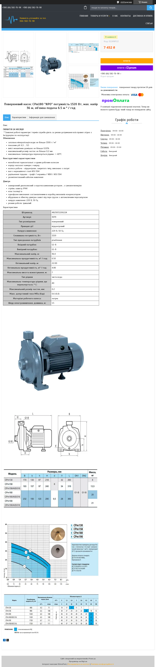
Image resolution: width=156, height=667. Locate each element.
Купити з (126, 68)
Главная (84, 16)
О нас (115, 16)
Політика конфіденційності (102, 664)
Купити (126, 61)
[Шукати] (150, 7)
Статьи (149, 23)
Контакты (125, 16)
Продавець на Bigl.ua (78, 661)
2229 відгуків (126, 2)
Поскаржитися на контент (79, 664)
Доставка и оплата (142, 16)
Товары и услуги (99, 16)
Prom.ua (92, 659)
